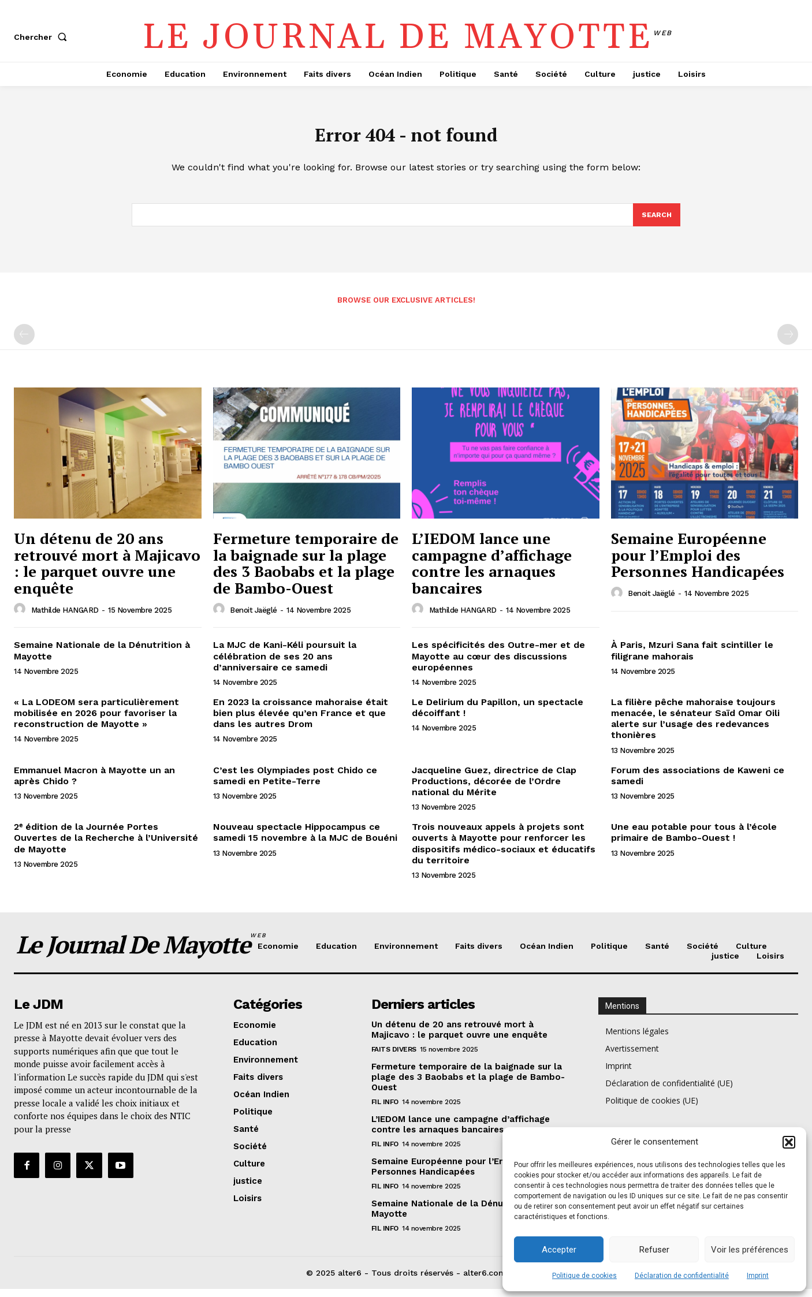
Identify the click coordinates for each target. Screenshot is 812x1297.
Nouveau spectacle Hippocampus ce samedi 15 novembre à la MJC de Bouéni (305, 840)
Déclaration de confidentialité (682, 1276)
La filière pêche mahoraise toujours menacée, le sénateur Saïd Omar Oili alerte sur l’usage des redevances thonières (695, 727)
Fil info (384, 1109)
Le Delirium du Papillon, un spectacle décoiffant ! (497, 715)
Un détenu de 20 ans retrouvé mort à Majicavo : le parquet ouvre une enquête (107, 571)
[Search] (656, 222)
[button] (789, 1142)
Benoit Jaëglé (253, 617)
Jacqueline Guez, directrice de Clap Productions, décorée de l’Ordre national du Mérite (494, 788)
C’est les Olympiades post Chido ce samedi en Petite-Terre (295, 783)
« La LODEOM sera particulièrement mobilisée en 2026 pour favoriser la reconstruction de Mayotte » (96, 721)
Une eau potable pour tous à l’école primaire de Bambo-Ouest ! (694, 840)
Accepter (559, 1249)
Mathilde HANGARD (65, 617)
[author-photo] (21, 617)
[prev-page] (24, 342)
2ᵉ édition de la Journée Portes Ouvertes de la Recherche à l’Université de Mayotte (106, 845)
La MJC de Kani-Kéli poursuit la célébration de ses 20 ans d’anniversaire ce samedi (284, 663)
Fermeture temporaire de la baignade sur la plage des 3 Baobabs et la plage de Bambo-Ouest (305, 571)
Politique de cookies (584, 1276)
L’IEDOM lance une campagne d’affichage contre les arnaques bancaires (492, 571)
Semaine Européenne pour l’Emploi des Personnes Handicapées (697, 562)
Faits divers (393, 1057)
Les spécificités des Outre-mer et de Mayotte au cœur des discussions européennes (498, 663)
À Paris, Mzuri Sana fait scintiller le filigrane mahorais (692, 658)
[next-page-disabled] (787, 342)
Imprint (758, 1276)
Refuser (654, 1249)
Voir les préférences (749, 1249)
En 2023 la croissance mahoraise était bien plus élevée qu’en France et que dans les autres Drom (300, 721)
